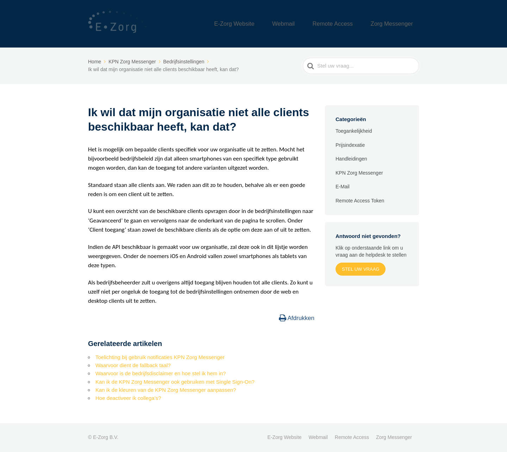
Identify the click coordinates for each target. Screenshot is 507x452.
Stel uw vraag (360, 269)
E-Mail (343, 186)
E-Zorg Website (268, 24)
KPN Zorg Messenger (359, 173)
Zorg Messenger (397, 24)
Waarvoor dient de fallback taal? (133, 365)
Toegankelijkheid (354, 131)
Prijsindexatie (350, 145)
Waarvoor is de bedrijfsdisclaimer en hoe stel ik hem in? (160, 373)
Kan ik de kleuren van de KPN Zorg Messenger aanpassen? (165, 390)
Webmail (308, 24)
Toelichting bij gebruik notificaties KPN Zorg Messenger (160, 357)
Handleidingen (351, 159)
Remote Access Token (360, 200)
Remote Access (348, 24)
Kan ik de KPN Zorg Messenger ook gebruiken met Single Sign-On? (175, 382)
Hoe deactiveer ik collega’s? (128, 398)
